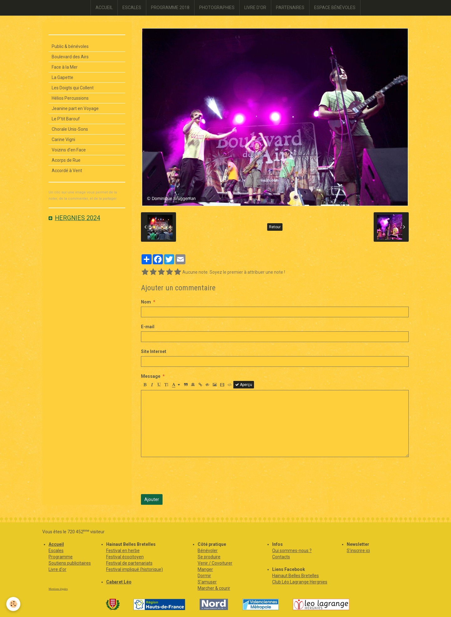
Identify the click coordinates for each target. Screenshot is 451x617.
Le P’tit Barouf (66, 118)
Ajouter (151, 499)
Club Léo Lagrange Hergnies (299, 581)
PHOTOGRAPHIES (217, 7)
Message (150, 376)
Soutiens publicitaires (70, 563)
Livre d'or (57, 569)
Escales (56, 550)
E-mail (147, 326)
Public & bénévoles (70, 46)
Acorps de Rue (66, 160)
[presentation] (188, 475)
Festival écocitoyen (125, 556)
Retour (275, 227)
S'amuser (207, 581)
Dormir (204, 575)
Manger (205, 569)
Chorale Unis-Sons (70, 129)
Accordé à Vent (67, 170)
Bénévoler (208, 550)
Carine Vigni (63, 139)
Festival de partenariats (129, 563)
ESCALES (131, 7)
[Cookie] (13, 604)
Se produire (209, 556)
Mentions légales (58, 588)
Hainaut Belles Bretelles (295, 575)
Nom (146, 301)
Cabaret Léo (119, 581)
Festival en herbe (123, 550)
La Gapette (62, 77)
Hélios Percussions (70, 98)
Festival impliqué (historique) (134, 569)
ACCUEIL (104, 7)
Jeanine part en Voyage (75, 108)
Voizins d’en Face (69, 149)
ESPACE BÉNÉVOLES (334, 7)
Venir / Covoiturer (215, 563)
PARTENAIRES (290, 7)
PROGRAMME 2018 (170, 7)
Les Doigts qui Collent (73, 87)
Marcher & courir (214, 588)
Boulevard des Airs (70, 56)
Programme (61, 556)
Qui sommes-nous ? (292, 550)
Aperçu (243, 384)
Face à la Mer (65, 67)
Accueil (56, 544)
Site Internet (153, 351)
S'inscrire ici (358, 550)
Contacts (281, 556)
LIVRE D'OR (255, 7)
